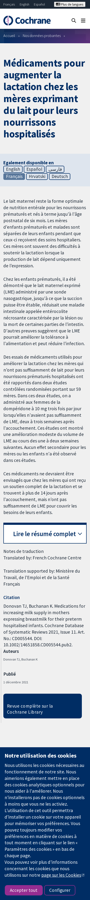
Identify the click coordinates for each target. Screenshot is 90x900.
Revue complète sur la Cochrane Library (30, 709)
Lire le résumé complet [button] (44, 534)
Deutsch (60, 176)
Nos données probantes (42, 35)
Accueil (9, 35)
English (24, 4)
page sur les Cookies (61, 875)
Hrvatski (37, 176)
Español (39, 4)
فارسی (55, 169)
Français (9, 4)
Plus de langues (70, 4)
